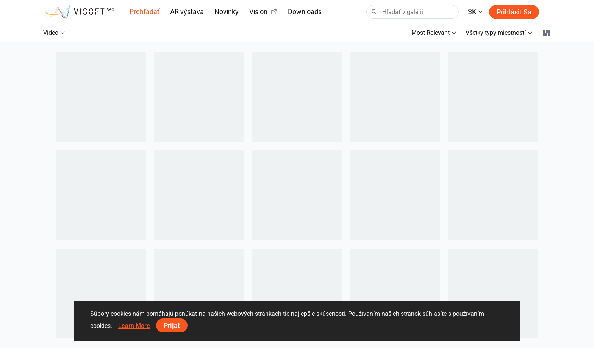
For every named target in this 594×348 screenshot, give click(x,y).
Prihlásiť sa (514, 12)
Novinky (226, 12)
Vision (263, 12)
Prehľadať (144, 12)
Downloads (305, 12)
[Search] (412, 12)
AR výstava (187, 12)
